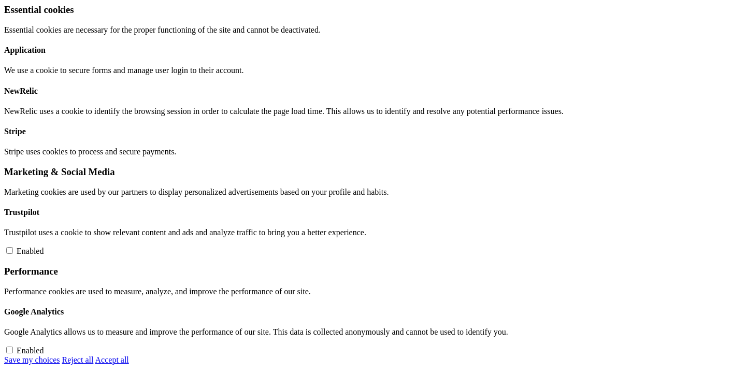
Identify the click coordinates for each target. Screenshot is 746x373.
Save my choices (32, 359)
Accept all (112, 359)
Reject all (78, 359)
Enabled (30, 251)
